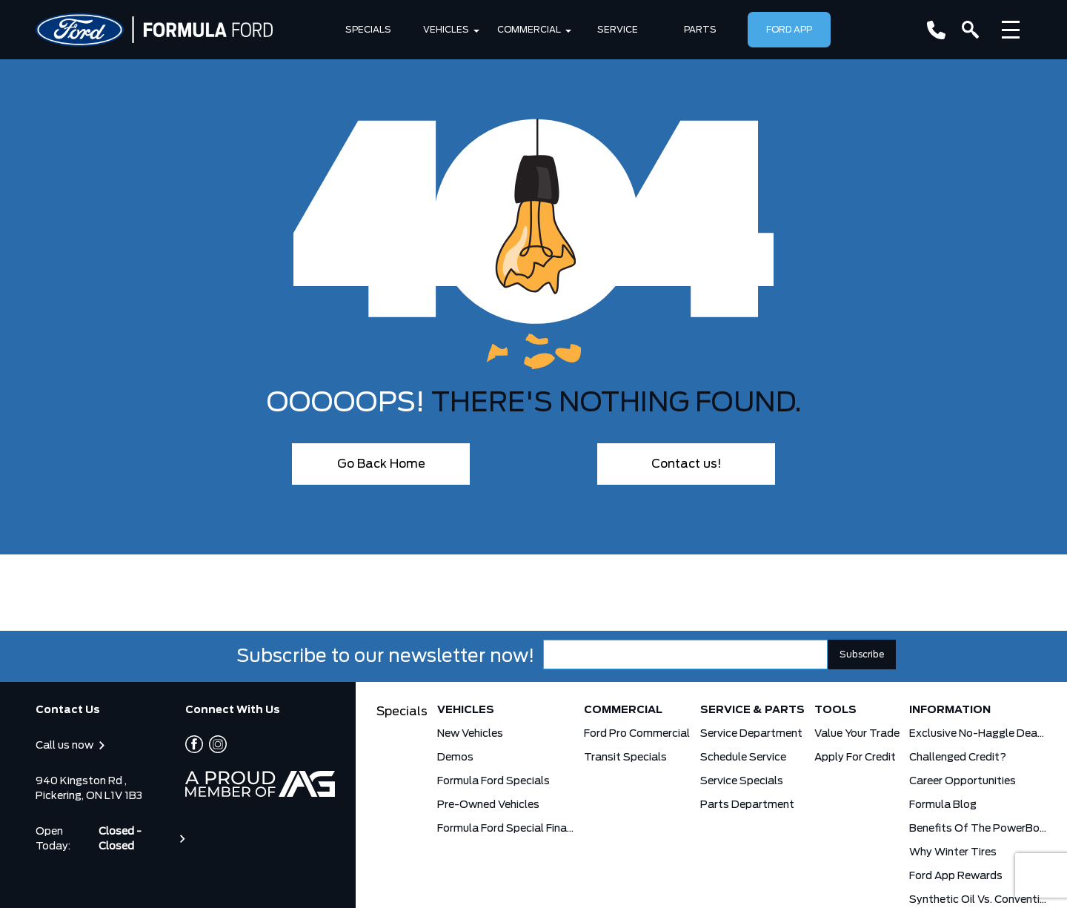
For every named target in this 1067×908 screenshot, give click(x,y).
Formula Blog (943, 805)
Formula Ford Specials (493, 781)
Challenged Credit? (957, 757)
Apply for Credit (855, 757)
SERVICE (617, 29)
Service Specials (741, 781)
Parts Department (747, 805)
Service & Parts (752, 710)
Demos (455, 757)
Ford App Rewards (956, 876)
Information (950, 710)
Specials (368, 29)
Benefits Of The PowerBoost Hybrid (977, 829)
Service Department (751, 734)
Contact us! (686, 464)
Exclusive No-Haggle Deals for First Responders (977, 734)
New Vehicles (470, 734)
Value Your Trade (857, 734)
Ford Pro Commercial (637, 734)
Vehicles (446, 29)
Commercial (529, 29)
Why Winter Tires (953, 852)
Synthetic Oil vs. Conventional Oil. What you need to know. (977, 900)
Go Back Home (381, 464)
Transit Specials (625, 757)
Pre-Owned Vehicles (488, 805)
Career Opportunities (962, 781)
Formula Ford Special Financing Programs (505, 829)
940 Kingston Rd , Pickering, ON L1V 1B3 (89, 788)
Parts (700, 29)
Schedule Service (743, 757)
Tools (835, 710)
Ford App (789, 29)
